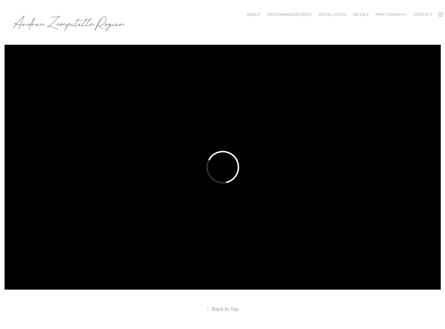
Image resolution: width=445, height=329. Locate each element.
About (253, 14)
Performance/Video (289, 14)
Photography (391, 14)
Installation (332, 14)
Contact (423, 14)
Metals (361, 14)
